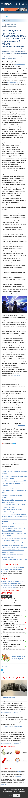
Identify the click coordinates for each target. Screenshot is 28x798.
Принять (16, 795)
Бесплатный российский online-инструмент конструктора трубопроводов (11, 646)
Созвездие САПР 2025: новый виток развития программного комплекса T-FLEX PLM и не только (14, 533)
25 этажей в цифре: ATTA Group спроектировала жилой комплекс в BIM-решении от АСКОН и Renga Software (13, 543)
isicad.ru (19, 771)
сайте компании (16, 375)
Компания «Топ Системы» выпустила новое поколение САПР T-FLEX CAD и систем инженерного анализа (14, 550)
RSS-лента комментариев (8, 697)
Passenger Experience (13, 82)
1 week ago (16, 743)
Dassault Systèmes (20, 64)
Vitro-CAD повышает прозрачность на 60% (14, 481)
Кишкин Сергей (4, 701)
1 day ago (16, 712)
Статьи (5, 16)
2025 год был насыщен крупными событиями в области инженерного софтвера (12, 495)
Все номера (4, 666)
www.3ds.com (21, 425)
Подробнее (3, 784)
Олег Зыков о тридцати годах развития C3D (14, 559)
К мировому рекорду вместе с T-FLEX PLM (14, 528)
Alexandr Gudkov (4, 715)
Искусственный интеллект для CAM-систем (14, 490)
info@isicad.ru (18, 776)
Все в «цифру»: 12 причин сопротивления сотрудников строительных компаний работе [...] (12, 569)
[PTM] (2, 731)
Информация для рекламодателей (9, 787)
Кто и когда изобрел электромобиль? (13, 634)
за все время (11, 598)
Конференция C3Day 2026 (8, 587)
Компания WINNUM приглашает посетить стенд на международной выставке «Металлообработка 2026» (12, 583)
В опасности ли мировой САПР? (11, 488)
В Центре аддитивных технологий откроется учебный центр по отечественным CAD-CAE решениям (14, 519)
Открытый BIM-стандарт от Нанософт (12, 509)
